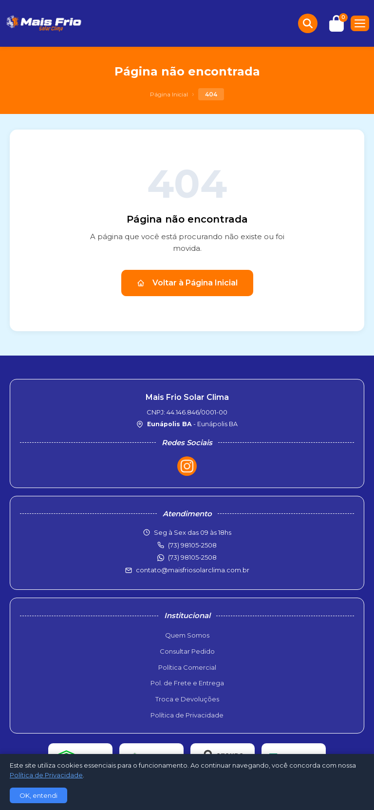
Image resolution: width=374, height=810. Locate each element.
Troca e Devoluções (187, 699)
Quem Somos (187, 635)
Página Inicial (169, 94)
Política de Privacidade (187, 715)
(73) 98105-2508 (192, 557)
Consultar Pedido (187, 651)
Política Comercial (187, 667)
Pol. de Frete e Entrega (187, 683)
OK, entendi (38, 795)
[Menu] (360, 23)
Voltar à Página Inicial (187, 282)
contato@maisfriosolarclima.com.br (192, 570)
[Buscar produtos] (308, 23)
